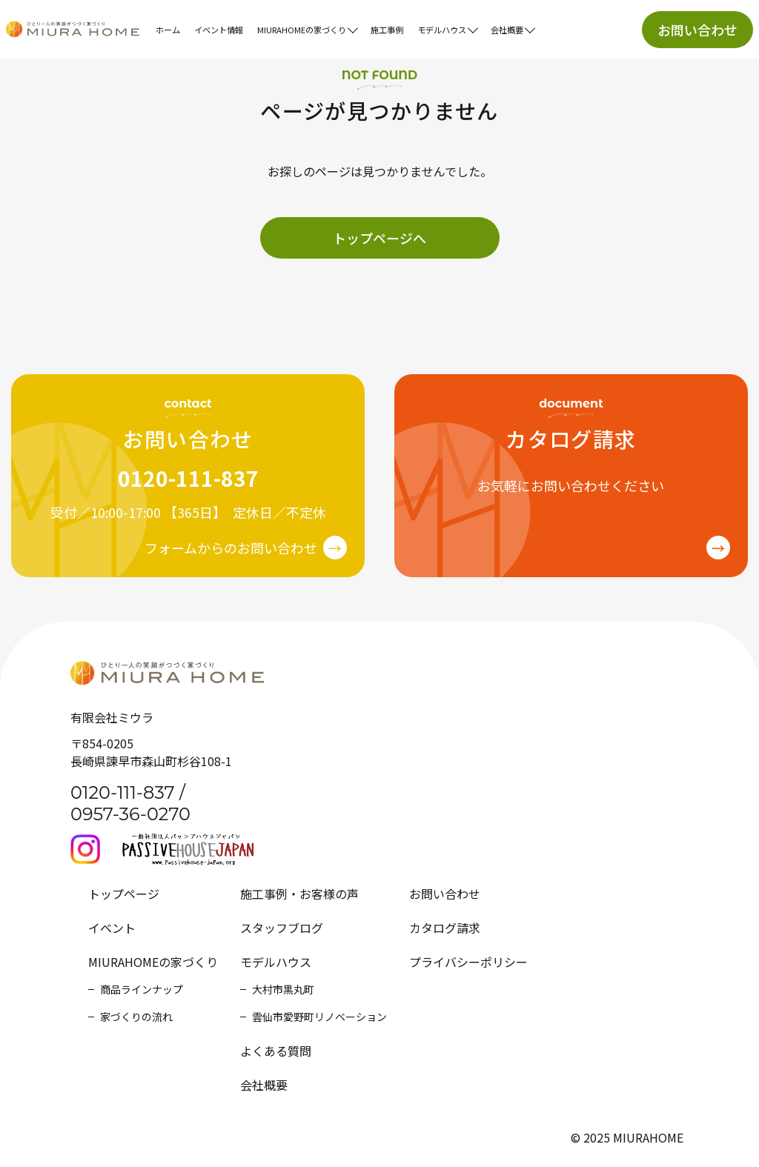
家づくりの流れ (136, 1016)
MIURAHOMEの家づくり (153, 962)
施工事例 (387, 30)
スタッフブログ (281, 928)
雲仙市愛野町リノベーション (319, 1016)
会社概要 (264, 1085)
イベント (112, 928)
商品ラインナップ (141, 989)
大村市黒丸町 (283, 989)
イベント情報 (218, 30)
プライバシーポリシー (468, 962)
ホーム (168, 30)
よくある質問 (275, 1051)
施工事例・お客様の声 (299, 893)
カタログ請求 (444, 928)
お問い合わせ (697, 29)
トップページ (123, 893)
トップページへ (379, 237)
